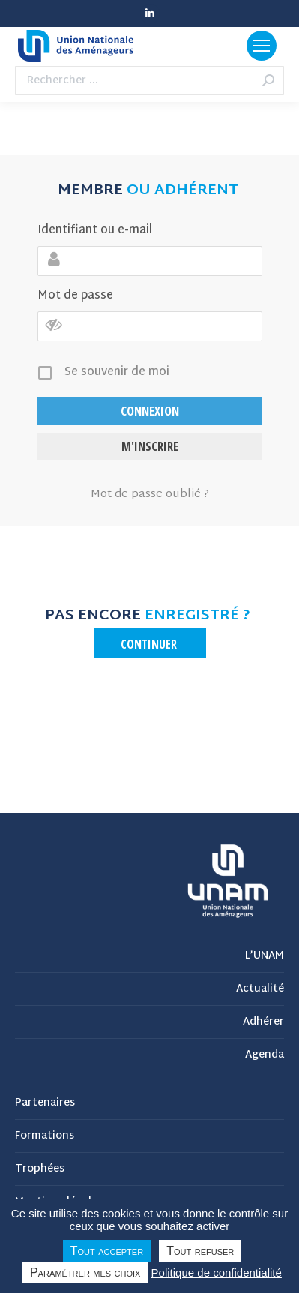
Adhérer (263, 1022)
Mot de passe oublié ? (150, 495)
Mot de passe (75, 296)
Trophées (39, 1169)
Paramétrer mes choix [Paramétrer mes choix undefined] (85, 1272)
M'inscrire (149, 445)
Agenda (264, 1055)
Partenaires (45, 1103)
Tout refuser (200, 1250)
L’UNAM (264, 956)
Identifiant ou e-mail (94, 230)
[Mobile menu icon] (262, 46)
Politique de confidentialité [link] (216, 1272)
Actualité (260, 989)
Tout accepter (106, 1250)
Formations (44, 1136)
